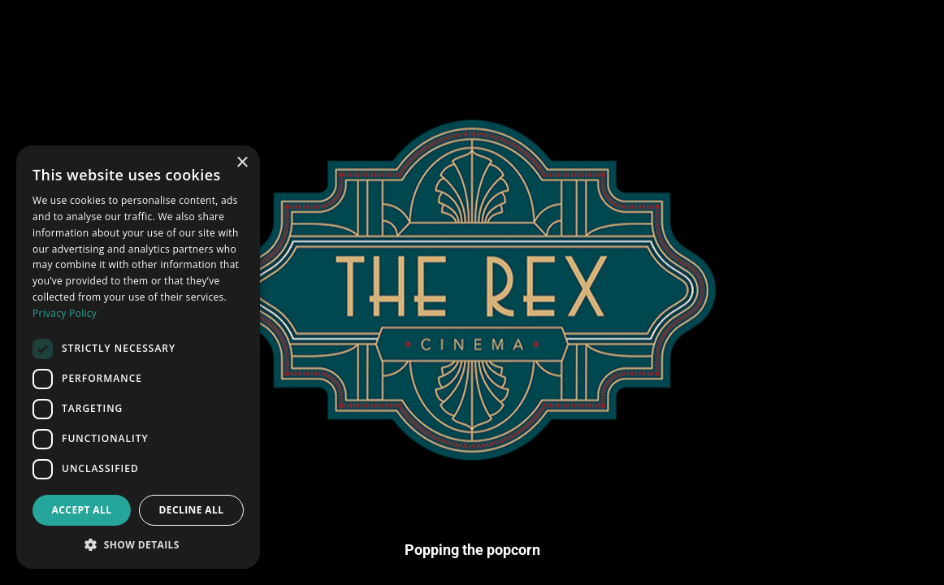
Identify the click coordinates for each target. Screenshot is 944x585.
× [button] (242, 163)
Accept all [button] (82, 510)
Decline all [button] (191, 510)
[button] (138, 544)
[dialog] (138, 357)
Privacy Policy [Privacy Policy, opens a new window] (64, 313)
